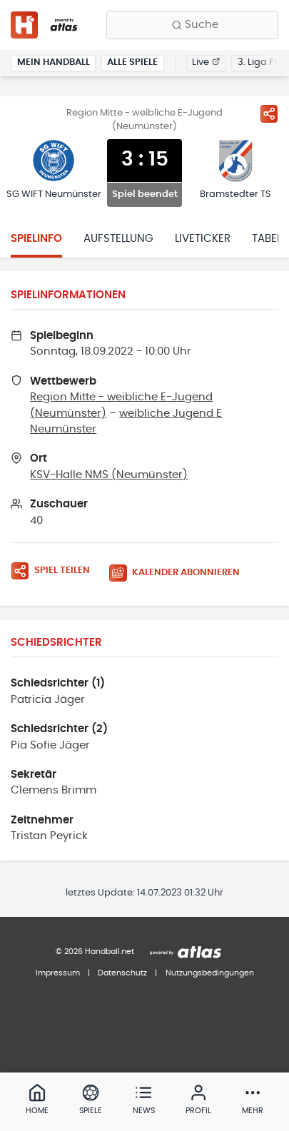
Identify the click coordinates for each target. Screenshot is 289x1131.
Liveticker (202, 238)
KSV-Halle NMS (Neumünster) (109, 475)
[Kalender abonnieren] (179, 573)
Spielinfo (36, 238)
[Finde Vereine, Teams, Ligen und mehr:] (192, 25)
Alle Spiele (132, 62)
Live (206, 62)
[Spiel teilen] (269, 113)
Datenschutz (122, 973)
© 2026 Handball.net (95, 951)
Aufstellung (118, 238)
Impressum (58, 973)
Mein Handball (53, 62)
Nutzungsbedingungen (210, 973)
